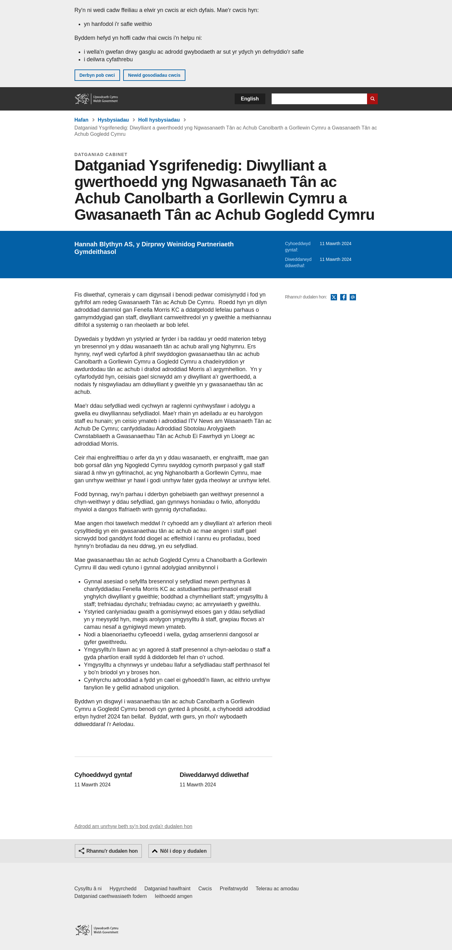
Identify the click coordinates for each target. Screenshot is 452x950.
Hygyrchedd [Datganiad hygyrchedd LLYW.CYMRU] (123, 888)
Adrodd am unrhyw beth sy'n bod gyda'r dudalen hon (133, 826)
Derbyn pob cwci (97, 75)
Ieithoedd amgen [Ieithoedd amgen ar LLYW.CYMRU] (173, 896)
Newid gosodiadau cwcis (154, 75)
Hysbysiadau (113, 120)
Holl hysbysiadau (159, 120)
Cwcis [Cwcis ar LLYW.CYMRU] (205, 888)
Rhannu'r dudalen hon (112, 851)
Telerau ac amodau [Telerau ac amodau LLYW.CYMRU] (277, 888)
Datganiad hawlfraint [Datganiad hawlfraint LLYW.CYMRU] (167, 888)
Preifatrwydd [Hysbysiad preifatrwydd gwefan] (234, 888)
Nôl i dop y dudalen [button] (183, 851)
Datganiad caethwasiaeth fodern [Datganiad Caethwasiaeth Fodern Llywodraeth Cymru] (111, 896)
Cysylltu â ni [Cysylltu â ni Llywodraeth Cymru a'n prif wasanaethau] (88, 888)
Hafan (81, 120)
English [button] (250, 98)
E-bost (353, 297)
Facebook (343, 297)
